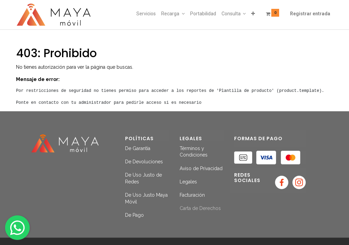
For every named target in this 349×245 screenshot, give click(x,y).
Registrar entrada (310, 13)
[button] (253, 14)
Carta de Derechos (200, 208)
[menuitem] (146, 14)
